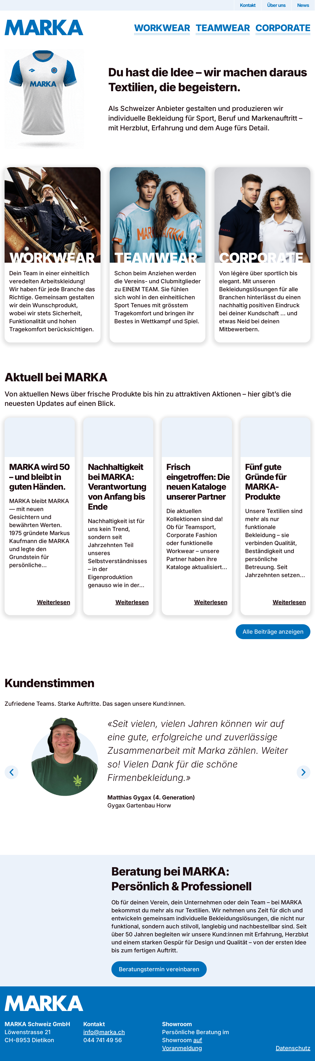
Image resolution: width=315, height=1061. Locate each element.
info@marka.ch (104, 1032)
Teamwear (223, 27)
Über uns (276, 5)
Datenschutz (293, 1048)
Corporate (282, 27)
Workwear (162, 27)
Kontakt (247, 5)
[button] (11, 772)
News (303, 5)
